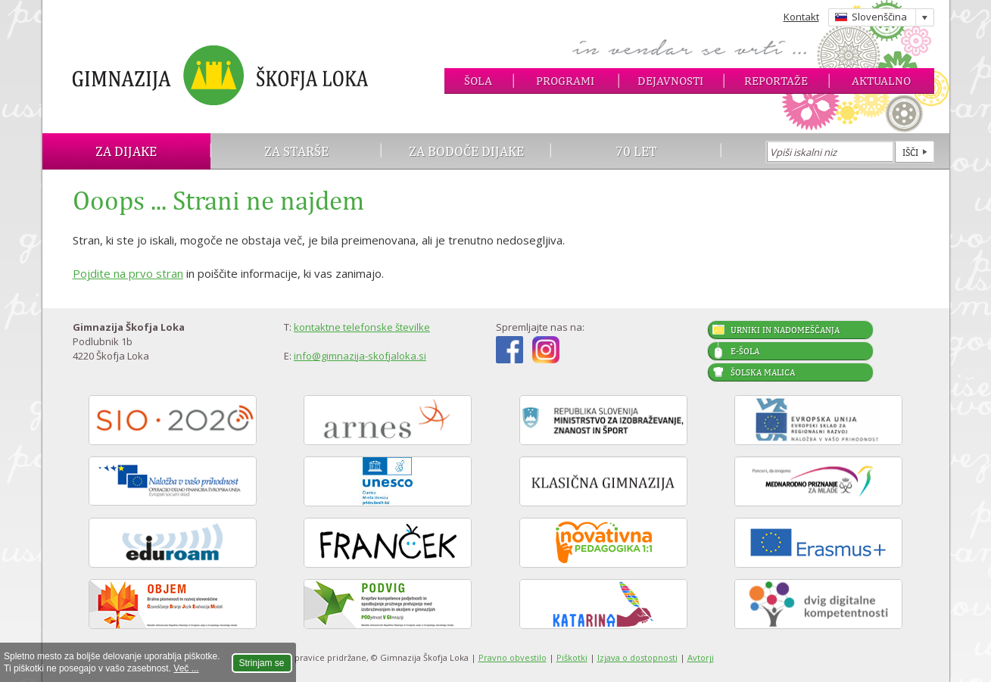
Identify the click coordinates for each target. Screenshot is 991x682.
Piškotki (571, 657)
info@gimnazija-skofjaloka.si (360, 356)
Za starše (296, 151)
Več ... (185, 668)
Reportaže (776, 80)
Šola (478, 80)
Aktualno (881, 80)
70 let (636, 151)
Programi (565, 80)
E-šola (745, 351)
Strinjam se (262, 663)
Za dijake (126, 151)
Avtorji (700, 657)
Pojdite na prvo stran (128, 273)
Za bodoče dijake (466, 151)
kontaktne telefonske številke (362, 327)
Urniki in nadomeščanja (785, 330)
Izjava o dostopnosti (637, 657)
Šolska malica (763, 372)
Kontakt (801, 16)
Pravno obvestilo (512, 657)
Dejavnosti (670, 80)
